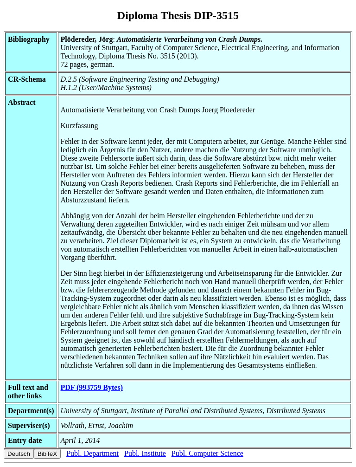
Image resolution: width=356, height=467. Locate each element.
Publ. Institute (145, 453)
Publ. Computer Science (207, 453)
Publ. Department (92, 453)
